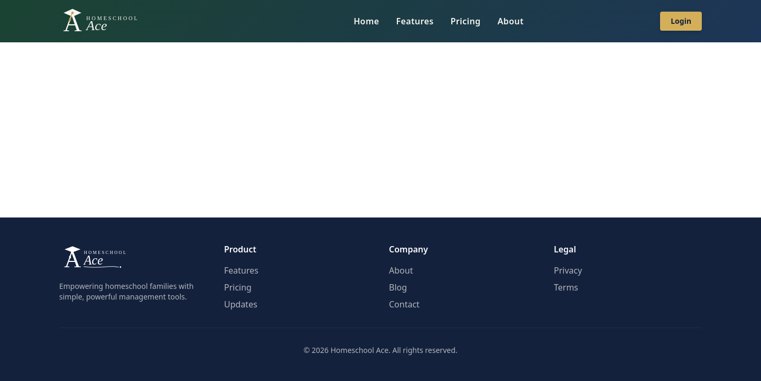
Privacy (568, 270)
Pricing (466, 21)
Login (681, 21)
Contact (404, 304)
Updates (240, 304)
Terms (566, 287)
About (510, 21)
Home (366, 21)
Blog (398, 287)
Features (414, 21)
